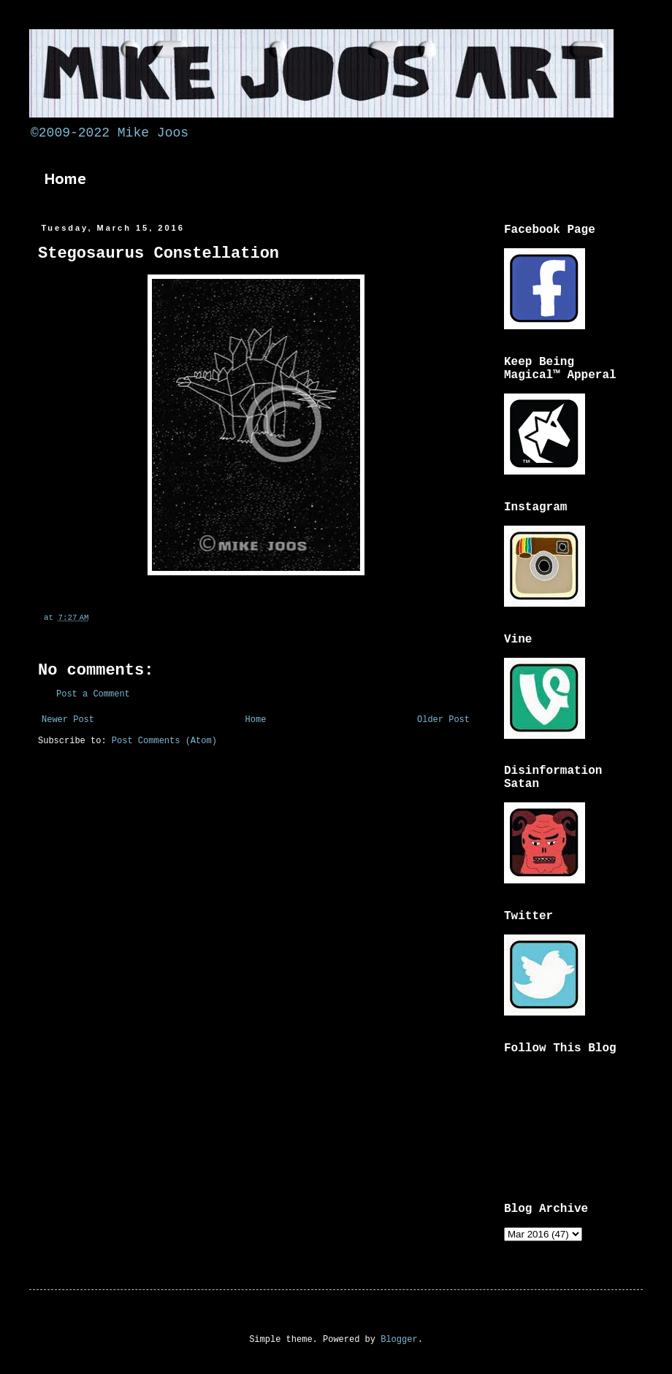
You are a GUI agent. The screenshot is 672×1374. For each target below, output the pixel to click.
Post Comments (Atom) (164, 741)
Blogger (399, 1340)
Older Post (443, 720)
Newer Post (68, 720)
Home (65, 178)
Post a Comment (93, 694)
